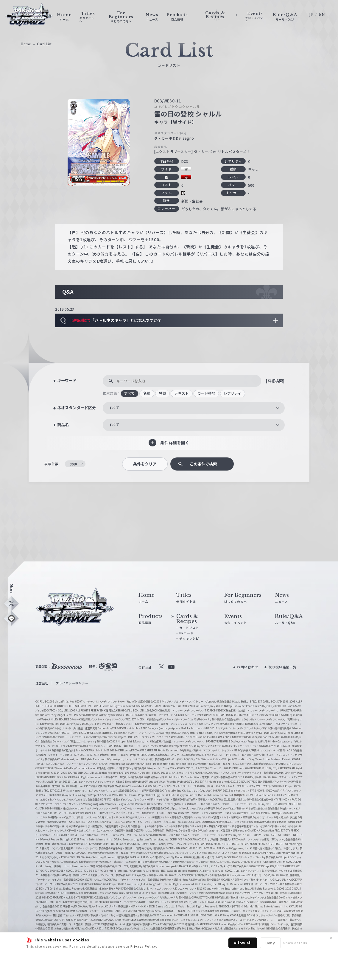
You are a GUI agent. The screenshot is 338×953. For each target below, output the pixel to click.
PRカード (186, 633)
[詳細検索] (275, 381)
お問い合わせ (247, 666)
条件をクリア (144, 464)
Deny (270, 942)
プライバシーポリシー (72, 683)
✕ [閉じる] (331, 938)
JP (311, 15)
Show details (295, 942)
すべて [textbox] (114, 407)
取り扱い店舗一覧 (282, 666)
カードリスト (189, 627)
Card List (44, 44)
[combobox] (194, 408)
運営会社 (42, 683)
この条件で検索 (203, 464)
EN (322, 15)
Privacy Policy (143, 946)
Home (26, 44)
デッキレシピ (189, 638)
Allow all (243, 942)
